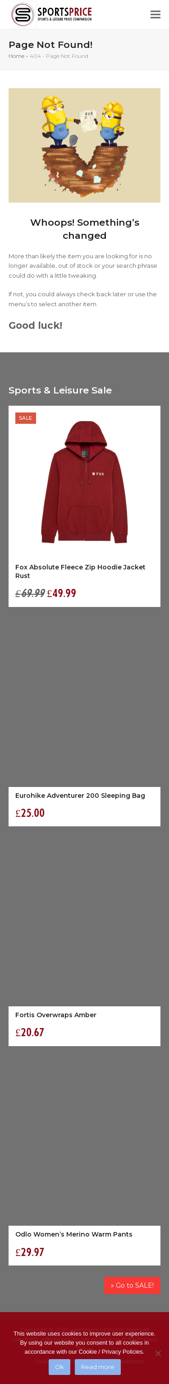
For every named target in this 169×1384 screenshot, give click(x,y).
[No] (157, 1353)
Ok (59, 1366)
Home (16, 55)
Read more (97, 1366)
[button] (155, 15)
